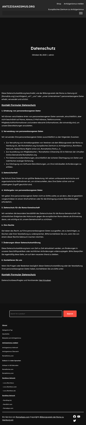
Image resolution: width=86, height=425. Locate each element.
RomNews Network (8, 378)
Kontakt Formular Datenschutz (19, 105)
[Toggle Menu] (81, 13)
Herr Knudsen (45, 280)
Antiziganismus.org (18, 6)
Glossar (4, 325)
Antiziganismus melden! (10, 343)
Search (70, 314)
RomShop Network (8, 395)
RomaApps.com (23, 417)
